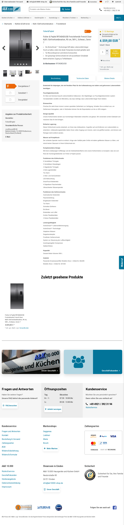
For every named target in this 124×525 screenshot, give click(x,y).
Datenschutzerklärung (11, 483)
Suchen (66, 9)
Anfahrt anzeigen (53, 409)
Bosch (45, 443)
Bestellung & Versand (11, 439)
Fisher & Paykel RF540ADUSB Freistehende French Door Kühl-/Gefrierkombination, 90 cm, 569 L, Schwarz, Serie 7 (16, 318)
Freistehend (61, 24)
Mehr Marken (51, 448)
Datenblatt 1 (22, 93)
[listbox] (17, 296)
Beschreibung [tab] (55, 78)
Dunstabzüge (53, 18)
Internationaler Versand (13, 2)
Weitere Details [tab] (109, 78)
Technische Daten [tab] (83, 78)
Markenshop (85, 18)
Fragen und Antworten (11, 431)
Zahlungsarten (8, 443)
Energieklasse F (24, 86)
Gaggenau (47, 431)
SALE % (118, 18)
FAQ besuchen (10, 405)
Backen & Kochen (7, 18)
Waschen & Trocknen (69, 18)
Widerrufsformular (9, 454)
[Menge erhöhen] (107, 50)
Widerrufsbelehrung (10, 451)
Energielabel (22, 100)
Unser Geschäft (51, 489)
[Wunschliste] (107, 2)
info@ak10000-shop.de (38, 2)
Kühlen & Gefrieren (23, 18)
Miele (45, 439)
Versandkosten (104, 69)
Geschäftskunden (9, 475)
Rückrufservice (91, 407)
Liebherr (46, 435)
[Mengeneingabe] (103, 52)
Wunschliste (105, 60)
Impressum (7, 487)
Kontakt (5, 435)
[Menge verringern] (107, 53)
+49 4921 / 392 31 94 (112, 10)
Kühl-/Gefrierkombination (43, 24)
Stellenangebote (9, 479)
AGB (3, 447)
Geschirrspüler (39, 18)
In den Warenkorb (115, 53)
